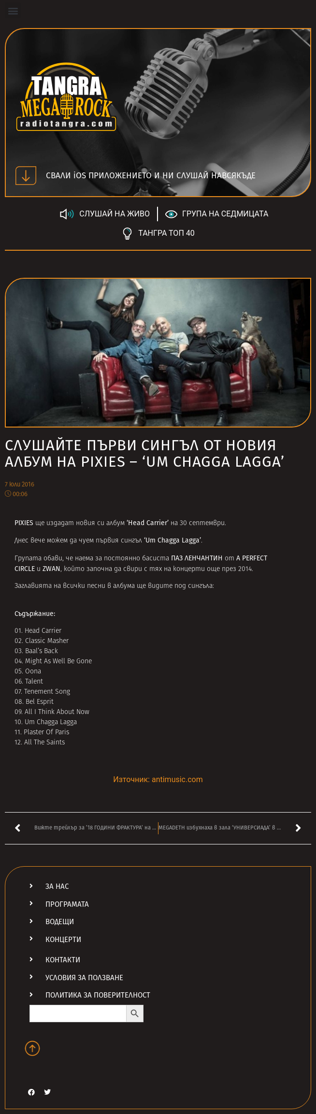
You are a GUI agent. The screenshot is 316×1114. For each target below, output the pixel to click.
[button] (13, 10)
